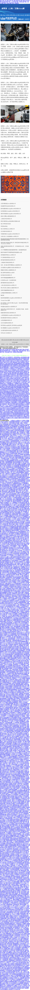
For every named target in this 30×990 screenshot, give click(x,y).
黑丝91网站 (16, 433)
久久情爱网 (14, 794)
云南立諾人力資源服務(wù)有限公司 (9, 236)
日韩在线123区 (16, 674)
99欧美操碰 (24, 731)
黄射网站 (11, 548)
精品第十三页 (6, 691)
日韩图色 (13, 791)
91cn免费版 (25, 783)
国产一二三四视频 (8, 716)
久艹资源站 (13, 682)
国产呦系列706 (12, 543)
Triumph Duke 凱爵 (5, 300)
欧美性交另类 (25, 447)
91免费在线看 (13, 453)
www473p (2, 450)
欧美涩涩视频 (8, 655)
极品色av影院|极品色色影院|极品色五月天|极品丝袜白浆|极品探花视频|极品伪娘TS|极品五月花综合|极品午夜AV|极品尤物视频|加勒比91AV (14, 392)
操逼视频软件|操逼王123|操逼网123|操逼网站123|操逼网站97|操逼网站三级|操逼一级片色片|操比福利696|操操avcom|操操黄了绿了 (15, 403)
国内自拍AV (7, 736)
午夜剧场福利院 (8, 707)
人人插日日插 (11, 761)
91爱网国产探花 (10, 588)
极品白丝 (5, 951)
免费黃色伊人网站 (12, 985)
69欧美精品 (13, 957)
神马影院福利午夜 (5, 884)
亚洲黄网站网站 (12, 981)
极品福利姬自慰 (19, 673)
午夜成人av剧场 (15, 420)
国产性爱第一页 (6, 778)
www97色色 (14, 625)
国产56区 (13, 525)
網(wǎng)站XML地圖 (7, 339)
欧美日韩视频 (22, 713)
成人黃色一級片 (6, 438)
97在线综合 (25, 861)
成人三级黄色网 (8, 720)
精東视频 (10, 955)
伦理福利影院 (8, 727)
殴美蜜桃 (14, 596)
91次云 (14, 837)
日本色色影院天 (11, 863)
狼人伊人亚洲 (13, 504)
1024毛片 (5, 457)
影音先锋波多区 (4, 957)
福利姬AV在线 (17, 742)
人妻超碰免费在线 (16, 640)
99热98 (18, 519)
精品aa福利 (16, 821)
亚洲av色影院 (25, 773)
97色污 (11, 569)
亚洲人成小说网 (8, 873)
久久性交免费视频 (18, 668)
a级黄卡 (16, 873)
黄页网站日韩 (14, 954)
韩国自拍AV (7, 913)
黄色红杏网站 (16, 890)
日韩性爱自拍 (7, 525)
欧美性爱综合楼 (22, 502)
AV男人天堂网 (20, 493)
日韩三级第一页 (15, 893)
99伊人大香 (15, 847)
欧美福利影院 (25, 698)
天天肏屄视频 (16, 859)
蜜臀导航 (10, 928)
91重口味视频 (11, 491)
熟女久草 (22, 851)
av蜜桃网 (27, 525)
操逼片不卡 (10, 643)
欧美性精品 (26, 763)
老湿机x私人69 (17, 630)
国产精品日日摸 (18, 544)
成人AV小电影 (6, 501)
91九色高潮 (9, 605)
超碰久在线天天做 (16, 648)
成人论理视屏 (6, 445)
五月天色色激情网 (5, 780)
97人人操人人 (25, 883)
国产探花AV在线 (10, 667)
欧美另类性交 (14, 770)
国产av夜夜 (25, 554)
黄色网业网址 (16, 746)
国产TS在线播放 (15, 949)
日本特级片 (23, 943)
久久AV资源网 (20, 582)
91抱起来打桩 (6, 956)
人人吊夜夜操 (14, 860)
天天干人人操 (6, 573)
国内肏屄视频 (6, 826)
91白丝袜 (4, 646)
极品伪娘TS (21, 860)
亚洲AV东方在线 (13, 641)
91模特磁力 (18, 889)
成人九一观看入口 (20, 760)
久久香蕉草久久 (22, 809)
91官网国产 (6, 502)
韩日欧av (5, 941)
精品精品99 (5, 550)
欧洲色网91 (24, 710)
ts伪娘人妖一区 (4, 607)
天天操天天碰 (13, 458)
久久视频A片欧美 (14, 823)
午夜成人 (12, 826)
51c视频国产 (9, 834)
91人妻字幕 (3, 863)
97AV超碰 (25, 758)
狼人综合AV (20, 525)
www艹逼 (11, 663)
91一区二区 (5, 509)
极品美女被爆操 (4, 485)
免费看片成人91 (13, 917)
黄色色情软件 (23, 839)
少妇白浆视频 (12, 493)
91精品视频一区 (13, 432)
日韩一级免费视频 (7, 462)
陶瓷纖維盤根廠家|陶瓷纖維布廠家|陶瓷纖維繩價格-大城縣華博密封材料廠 (14, 239)
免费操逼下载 (16, 568)
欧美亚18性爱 (15, 574)
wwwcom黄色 (14, 907)
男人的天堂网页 (18, 562)
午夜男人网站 (14, 884)
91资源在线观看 (14, 869)
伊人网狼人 (17, 606)
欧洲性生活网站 (20, 807)
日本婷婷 (6, 677)
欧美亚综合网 (8, 568)
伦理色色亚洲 (18, 861)
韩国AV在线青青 (4, 708)
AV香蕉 (13, 754)
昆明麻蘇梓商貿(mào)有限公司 (8, 255)
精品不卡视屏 (8, 783)
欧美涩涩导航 (6, 854)
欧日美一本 (19, 971)
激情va (9, 510)
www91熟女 (3, 510)
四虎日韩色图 (17, 811)
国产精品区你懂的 (16, 919)
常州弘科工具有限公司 (6, 333)
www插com (21, 566)
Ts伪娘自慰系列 (8, 456)
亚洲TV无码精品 (21, 914)
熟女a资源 (5, 988)
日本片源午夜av (4, 835)
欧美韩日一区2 (11, 499)
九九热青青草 (7, 595)
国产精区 (4, 734)
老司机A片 (10, 621)
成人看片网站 (7, 794)
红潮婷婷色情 (20, 932)
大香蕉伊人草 (10, 735)
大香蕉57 (15, 916)
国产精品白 (25, 492)
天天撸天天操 (16, 622)
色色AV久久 (12, 607)
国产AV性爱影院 (15, 827)
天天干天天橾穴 (19, 931)
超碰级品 (19, 988)
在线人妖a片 (24, 816)
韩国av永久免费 (12, 592)
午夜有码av (18, 584)
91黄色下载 (26, 658)
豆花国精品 (20, 837)
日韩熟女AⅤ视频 (16, 651)
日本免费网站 (24, 674)
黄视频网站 (16, 943)
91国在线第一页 (6, 974)
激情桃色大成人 (15, 473)
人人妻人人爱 (20, 547)
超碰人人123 (20, 957)
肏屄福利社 (5, 721)
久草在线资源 (18, 587)
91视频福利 (11, 960)
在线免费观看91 (13, 756)
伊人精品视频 (24, 921)
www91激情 (17, 555)
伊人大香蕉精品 (6, 514)
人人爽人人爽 (20, 865)
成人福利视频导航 (7, 617)
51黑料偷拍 (24, 875)
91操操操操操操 (14, 440)
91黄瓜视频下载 (18, 955)
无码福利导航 (24, 899)
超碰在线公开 (9, 739)
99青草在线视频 (7, 657)
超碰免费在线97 (25, 744)
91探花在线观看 (7, 622)
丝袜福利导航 (20, 692)
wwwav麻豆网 (21, 445)
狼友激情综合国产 (24, 823)
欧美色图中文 (4, 526)
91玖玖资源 (14, 755)
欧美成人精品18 (6, 806)
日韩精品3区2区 (8, 562)
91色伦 (14, 866)
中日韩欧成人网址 (15, 447)
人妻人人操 (9, 768)
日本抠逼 (13, 696)
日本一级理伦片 (6, 473)
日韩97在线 (7, 651)
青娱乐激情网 (6, 627)
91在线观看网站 (20, 803)
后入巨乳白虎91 (13, 940)
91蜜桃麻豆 (25, 483)
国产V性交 (19, 672)
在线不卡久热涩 (7, 804)
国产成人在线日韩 (7, 968)
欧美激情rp (23, 617)
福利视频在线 (6, 718)
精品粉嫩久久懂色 (5, 658)
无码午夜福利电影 (7, 837)
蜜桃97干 (5, 823)
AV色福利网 (7, 744)
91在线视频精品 (4, 937)
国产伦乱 (12, 512)
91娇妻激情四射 (18, 654)
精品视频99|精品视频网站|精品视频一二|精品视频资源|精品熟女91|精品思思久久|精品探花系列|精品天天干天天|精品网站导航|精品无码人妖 (14, 389)
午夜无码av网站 (18, 759)
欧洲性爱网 (18, 526)
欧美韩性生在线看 (19, 523)
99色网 (24, 727)
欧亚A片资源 (12, 424)
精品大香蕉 (7, 885)
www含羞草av (22, 937)
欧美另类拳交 (8, 463)
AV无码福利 (23, 782)
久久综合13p (16, 617)
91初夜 (20, 940)
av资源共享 (5, 524)
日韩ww (8, 919)
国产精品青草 (18, 636)
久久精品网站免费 (16, 619)
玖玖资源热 (23, 677)
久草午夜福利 (17, 569)
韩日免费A (10, 732)
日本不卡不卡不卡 (20, 659)
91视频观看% (10, 792)
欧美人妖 (10, 567)
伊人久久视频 (15, 913)
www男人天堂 (14, 906)
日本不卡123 (14, 713)
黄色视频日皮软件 (16, 717)
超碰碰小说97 (11, 464)
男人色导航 (3, 930)
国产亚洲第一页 (19, 741)
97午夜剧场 (7, 678)
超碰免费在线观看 (14, 820)
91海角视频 (11, 421)
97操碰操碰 (9, 904)
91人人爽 (8, 858)
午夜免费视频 (23, 705)
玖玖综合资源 (6, 492)
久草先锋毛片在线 (14, 423)
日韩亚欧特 (16, 904)
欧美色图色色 (19, 792)
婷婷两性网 (3, 815)
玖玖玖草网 (22, 625)
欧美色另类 (10, 520)
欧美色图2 (16, 646)
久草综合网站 (4, 496)
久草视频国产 (19, 979)
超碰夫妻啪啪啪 (19, 841)
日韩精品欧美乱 (22, 954)
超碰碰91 (2, 970)
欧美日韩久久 (18, 966)
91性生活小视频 (18, 454)
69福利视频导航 (19, 457)
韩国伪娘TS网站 (20, 499)
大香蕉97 (12, 627)
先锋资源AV (5, 528)
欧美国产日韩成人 (13, 879)
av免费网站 (9, 577)
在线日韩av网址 (4, 917)
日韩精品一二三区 (16, 678)
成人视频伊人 (6, 860)
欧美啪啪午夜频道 (21, 901)
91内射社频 (12, 684)
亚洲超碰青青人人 (17, 486)
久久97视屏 (9, 706)
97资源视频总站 (20, 468)
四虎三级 (11, 457)
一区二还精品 (25, 834)
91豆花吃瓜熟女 (19, 761)
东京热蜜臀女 (21, 689)
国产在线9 (8, 614)
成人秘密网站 (4, 978)
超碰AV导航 (6, 507)
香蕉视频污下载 (21, 895)
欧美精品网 (6, 902)
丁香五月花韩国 (7, 664)
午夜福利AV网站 (10, 803)
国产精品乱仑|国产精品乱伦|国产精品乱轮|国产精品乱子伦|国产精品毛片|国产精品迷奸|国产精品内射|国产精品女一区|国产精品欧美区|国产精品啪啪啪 (15, 371)
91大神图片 (21, 794)
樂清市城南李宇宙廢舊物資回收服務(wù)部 (11, 252)
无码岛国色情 (16, 980)
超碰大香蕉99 (18, 748)
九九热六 (16, 818)
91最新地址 (7, 753)
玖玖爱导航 (13, 485)
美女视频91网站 (24, 448)
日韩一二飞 (7, 481)
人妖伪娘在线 (11, 638)
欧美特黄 (2, 832)
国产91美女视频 (15, 591)
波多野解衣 (23, 605)
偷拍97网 (11, 921)
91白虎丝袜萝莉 (11, 631)
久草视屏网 (17, 816)
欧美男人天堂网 (7, 866)
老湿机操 (8, 640)
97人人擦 (24, 640)
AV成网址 (16, 782)
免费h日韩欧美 (22, 718)
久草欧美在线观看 (9, 495)
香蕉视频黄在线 (20, 775)
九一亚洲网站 (11, 830)
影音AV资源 (5, 545)
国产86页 (17, 442)
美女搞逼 (7, 626)
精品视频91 (18, 512)
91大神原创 (10, 930)
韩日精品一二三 (12, 576)
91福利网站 (10, 698)
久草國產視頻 (23, 612)
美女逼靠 (23, 892)
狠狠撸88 (13, 629)
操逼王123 (22, 908)
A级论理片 (12, 515)
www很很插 (22, 725)
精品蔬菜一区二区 (12, 566)
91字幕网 (14, 614)
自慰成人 (20, 443)
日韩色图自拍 (9, 467)
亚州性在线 (13, 807)
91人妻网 (22, 716)
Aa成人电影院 (14, 902)
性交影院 (8, 466)
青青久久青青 (14, 601)
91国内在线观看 (12, 894)
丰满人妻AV (18, 946)
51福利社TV (3, 878)
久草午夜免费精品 (11, 672)
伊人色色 (10, 534)
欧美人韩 (16, 912)
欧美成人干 (5, 533)
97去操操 (23, 463)
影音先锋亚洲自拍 (16, 774)
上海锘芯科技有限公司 (6, 218)
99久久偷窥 (10, 759)
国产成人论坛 (25, 750)
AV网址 (12, 956)
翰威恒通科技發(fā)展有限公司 (8, 312)
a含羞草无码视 (8, 529)
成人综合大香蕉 (18, 930)
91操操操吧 (17, 935)
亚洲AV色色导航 (17, 952)
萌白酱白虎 (18, 855)
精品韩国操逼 (6, 434)
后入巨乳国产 (21, 521)
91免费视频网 (12, 845)
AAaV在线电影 (19, 663)
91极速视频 (12, 835)
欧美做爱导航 (21, 481)
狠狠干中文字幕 (19, 449)
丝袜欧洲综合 (18, 888)
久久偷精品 (4, 598)
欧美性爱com (6, 903)
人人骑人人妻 (21, 789)
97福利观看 (3, 555)
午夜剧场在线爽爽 (19, 430)
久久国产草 (26, 797)
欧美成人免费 (25, 740)
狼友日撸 (8, 696)
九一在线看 (3, 737)
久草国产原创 (21, 573)
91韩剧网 (26, 930)
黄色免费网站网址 (23, 641)
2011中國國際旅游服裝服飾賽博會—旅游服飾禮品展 (13, 249)
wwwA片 (4, 439)
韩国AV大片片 (22, 453)
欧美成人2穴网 (14, 942)
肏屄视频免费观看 (22, 791)
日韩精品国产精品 (16, 514)
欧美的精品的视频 (11, 450)
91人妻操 (25, 748)
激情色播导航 (23, 476)
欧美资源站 (25, 850)
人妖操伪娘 (17, 621)
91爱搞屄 (8, 574)
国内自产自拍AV (18, 707)
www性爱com (25, 753)
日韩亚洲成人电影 (12, 635)
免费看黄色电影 (17, 483)
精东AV (24, 557)
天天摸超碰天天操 (22, 510)
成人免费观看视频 (21, 602)
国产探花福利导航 (16, 541)
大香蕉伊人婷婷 (10, 539)
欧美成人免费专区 (12, 593)
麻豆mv (15, 590)
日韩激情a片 (7, 596)
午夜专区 (24, 799)
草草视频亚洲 (22, 706)
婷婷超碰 (21, 506)
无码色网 (4, 543)
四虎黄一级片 (11, 801)
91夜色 (22, 578)
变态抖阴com (12, 550)
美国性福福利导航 (11, 840)
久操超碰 (13, 777)
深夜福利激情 (12, 828)
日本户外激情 (14, 870)
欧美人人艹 (18, 549)
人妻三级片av (18, 496)
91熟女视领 (10, 430)
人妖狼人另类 (12, 645)
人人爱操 (4, 889)
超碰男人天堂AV (15, 875)
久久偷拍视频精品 (21, 531)
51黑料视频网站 (19, 472)
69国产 (8, 869)
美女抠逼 (12, 931)
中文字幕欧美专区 (5, 713)
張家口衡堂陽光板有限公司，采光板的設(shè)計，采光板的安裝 (15, 247)
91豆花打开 (19, 539)
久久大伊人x (8, 882)
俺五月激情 (16, 844)
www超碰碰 (9, 665)
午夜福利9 (25, 784)
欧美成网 (22, 505)
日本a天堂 (5, 474)
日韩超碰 (10, 439)
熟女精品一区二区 (5, 764)
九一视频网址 (14, 502)
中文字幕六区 (12, 932)
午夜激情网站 (7, 541)
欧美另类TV (20, 633)
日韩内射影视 (23, 858)
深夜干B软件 (12, 444)
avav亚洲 (24, 456)
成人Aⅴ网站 (11, 775)
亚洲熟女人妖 (8, 788)
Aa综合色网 (16, 536)
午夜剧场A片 (8, 578)
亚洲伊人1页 (23, 926)
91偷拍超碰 (9, 742)
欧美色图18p (18, 429)
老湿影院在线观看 (22, 734)
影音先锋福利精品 (22, 634)
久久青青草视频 (19, 801)
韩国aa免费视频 (24, 826)
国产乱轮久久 (9, 681)
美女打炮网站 (15, 736)
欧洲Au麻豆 (21, 592)
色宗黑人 (9, 497)
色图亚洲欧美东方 (18, 620)
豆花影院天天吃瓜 (17, 961)
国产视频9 (6, 432)
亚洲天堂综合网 (17, 557)
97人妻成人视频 (24, 420)
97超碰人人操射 (14, 854)
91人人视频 (19, 754)
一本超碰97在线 (4, 458)
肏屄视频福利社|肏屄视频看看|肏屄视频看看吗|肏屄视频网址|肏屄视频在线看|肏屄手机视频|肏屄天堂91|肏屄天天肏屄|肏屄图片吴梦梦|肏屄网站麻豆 (14, 365)
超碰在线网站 (23, 553)
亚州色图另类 (19, 909)
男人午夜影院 (11, 950)
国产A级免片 (19, 490)
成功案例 (27, 15)
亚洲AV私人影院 (7, 725)
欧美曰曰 (13, 633)
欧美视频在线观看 (20, 464)
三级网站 (22, 567)
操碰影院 (2, 975)
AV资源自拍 (16, 911)
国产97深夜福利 (12, 598)
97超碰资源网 (15, 726)
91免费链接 (12, 490)
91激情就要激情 (20, 480)
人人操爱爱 (16, 722)
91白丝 (19, 509)
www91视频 (17, 437)
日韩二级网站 (4, 692)
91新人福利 (16, 788)
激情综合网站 (15, 530)
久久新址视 (7, 851)
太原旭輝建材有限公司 (6, 320)
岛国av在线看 (10, 897)
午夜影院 (4, 679)
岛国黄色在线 (12, 784)
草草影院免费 (20, 863)
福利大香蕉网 (13, 487)
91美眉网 (2, 844)
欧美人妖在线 (8, 817)
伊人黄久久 (5, 423)
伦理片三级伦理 (10, 442)
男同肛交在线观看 (5, 700)
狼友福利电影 (4, 675)
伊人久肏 (2, 449)
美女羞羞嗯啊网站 (9, 461)
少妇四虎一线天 (6, 763)
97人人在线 (22, 906)
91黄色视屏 (15, 697)
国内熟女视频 (21, 682)
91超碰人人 (6, 634)
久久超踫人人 (22, 907)
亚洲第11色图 (8, 750)
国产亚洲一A (10, 841)
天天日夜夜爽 (6, 505)
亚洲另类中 (11, 724)
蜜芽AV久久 (3, 643)
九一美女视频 (25, 928)
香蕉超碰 (5, 424)
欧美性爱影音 (17, 959)
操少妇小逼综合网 (9, 760)
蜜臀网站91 (9, 933)
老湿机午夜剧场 (23, 669)
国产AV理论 (19, 708)
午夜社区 (4, 597)
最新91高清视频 (15, 731)
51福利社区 (13, 471)
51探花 (11, 587)
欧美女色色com (20, 543)
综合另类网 (25, 969)
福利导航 (24, 474)
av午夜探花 (5, 587)
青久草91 (25, 429)
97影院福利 (25, 856)
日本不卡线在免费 (21, 951)
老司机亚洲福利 (17, 727)
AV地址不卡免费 (4, 825)
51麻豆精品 (7, 583)
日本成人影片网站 (15, 710)
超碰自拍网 (5, 444)
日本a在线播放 (8, 686)
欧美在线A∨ (19, 667)
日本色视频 (5, 684)
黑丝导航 (27, 956)
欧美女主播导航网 (5, 827)
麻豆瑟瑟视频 (9, 836)
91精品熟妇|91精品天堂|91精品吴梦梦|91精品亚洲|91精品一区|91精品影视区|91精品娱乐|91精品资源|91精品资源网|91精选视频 (14, 379)
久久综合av (26, 550)
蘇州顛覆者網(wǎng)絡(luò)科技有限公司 (11, 208)
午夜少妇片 (20, 444)
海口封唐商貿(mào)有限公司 (8, 228)
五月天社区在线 (4, 487)
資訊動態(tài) (3, 19)
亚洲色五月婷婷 (19, 956)
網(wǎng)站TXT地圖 (18, 339)
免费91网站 (7, 949)
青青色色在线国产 (12, 815)
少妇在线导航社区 (7, 769)
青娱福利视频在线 (9, 923)
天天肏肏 (4, 639)
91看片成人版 (23, 540)
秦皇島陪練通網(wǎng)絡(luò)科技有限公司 (11, 298)
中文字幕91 (11, 474)
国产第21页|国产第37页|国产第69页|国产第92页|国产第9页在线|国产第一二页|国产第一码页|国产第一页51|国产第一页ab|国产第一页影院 (15, 351)
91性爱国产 (6, 710)
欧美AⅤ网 (17, 926)
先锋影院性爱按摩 (16, 806)
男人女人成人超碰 (18, 887)
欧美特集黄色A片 (20, 965)
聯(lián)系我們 (21, 19)
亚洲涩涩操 (20, 629)
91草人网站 (5, 712)
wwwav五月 (25, 769)
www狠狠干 (21, 764)
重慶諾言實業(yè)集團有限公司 (8, 270)
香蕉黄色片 (17, 482)
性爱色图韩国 (16, 876)
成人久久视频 (24, 643)
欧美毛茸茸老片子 (10, 602)
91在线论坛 (23, 798)
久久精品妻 (24, 439)
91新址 (20, 596)
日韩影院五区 (12, 535)
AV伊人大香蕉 (20, 639)
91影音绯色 (5, 940)
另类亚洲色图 (16, 787)
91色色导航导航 (4, 931)
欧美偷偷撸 (13, 573)
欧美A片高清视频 (23, 894)
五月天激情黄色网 (8, 523)
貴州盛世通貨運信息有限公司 (8, 260)
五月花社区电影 (10, 694)
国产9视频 (8, 506)
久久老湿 (5, 535)
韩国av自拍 (14, 693)
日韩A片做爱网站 (22, 545)
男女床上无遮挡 (19, 897)
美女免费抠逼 (13, 426)
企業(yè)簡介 (9, 16)
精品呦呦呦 (17, 739)
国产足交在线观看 (5, 448)
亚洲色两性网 (21, 777)
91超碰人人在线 (10, 449)
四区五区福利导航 (18, 488)
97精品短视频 (4, 421)
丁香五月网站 (14, 793)
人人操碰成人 (22, 664)
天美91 (2, 578)
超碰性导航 (11, 673)
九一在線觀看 (4, 960)
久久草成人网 (25, 691)
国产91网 (19, 452)
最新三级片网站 (19, 469)
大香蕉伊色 (11, 597)
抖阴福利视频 (9, 703)
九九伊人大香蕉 (22, 985)
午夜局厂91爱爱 (8, 864)
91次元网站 (7, 610)
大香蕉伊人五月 (15, 938)
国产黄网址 (17, 698)
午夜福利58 (19, 638)
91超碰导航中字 (15, 779)
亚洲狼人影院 (25, 779)
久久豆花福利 (12, 983)
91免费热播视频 (13, 528)
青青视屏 (17, 921)
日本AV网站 (25, 619)
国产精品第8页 (6, 649)
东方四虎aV (7, 674)
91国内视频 (11, 538)
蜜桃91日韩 (7, 726)
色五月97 (13, 595)
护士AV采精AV (17, 856)
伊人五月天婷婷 (20, 871)
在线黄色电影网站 (19, 730)
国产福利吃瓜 (14, 718)
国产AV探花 (5, 973)
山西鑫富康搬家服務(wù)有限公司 (9, 292)
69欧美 (9, 777)
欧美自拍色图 (19, 461)
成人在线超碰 (9, 644)
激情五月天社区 (17, 822)
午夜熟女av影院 (12, 978)
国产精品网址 (6, 563)
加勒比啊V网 (12, 675)
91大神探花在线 (4, 435)
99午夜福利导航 (20, 471)
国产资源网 (25, 988)
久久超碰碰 (19, 645)
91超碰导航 (5, 959)
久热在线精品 (6, 954)
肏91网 (16, 703)
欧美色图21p (9, 844)
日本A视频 (18, 691)
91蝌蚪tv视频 (26, 923)
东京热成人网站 (11, 650)
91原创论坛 (23, 591)
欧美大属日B (8, 847)
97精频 (18, 581)
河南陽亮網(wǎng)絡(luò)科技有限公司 (10, 234)
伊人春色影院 (8, 849)
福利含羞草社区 (24, 722)
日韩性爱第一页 (6, 669)
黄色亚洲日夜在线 (7, 590)
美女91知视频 (4, 659)
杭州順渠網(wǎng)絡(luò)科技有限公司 (10, 211)
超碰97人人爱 (25, 876)
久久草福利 (17, 735)
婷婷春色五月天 (24, 533)
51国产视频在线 (17, 655)
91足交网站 (9, 887)
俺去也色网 (22, 903)
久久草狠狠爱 (15, 466)
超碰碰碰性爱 (17, 686)
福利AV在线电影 (7, 488)
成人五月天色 (24, 844)
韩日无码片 (9, 883)
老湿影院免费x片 (6, 486)
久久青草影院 (23, 788)
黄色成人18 (23, 726)
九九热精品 (17, 520)
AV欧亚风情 (14, 669)
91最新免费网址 (15, 798)
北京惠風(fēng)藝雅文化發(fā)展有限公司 (11, 267)
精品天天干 (25, 842)
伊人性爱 (4, 567)
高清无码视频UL (17, 462)
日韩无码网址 (6, 572)
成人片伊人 (13, 914)
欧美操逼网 (16, 553)
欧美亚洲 (23, 660)
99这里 (18, 892)
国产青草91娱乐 (4, 453)
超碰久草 (2, 519)
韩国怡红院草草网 (24, 697)
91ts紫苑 (10, 476)
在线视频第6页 (17, 529)
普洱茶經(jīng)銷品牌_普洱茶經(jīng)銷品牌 (11, 325)
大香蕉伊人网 (20, 485)
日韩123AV (3, 911)
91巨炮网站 (18, 799)
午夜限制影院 (11, 469)
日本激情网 (11, 526)
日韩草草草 (23, 912)
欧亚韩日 (7, 440)
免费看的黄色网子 (9, 558)
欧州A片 (4, 630)
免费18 (21, 882)
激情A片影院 (8, 831)
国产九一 (4, 673)
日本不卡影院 (15, 858)
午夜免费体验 (25, 581)
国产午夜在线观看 (5, 755)
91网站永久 (26, 754)
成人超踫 (8, 616)
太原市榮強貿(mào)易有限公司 (8, 203)
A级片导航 (11, 496)
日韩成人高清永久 (7, 483)
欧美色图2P (19, 745)
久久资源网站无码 (14, 612)
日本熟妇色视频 (15, 448)
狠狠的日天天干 (20, 828)
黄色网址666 (7, 868)
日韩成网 (17, 984)
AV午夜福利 (6, 899)
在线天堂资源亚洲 (7, 890)
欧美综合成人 (4, 552)
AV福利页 (15, 986)
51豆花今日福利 (10, 984)
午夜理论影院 (12, 745)
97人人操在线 (15, 908)
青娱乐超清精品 (21, 595)
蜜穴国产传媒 (16, 463)
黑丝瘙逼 (15, 849)
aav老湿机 (14, 481)
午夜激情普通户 (8, 818)
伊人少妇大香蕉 (10, 549)
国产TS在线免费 (16, 947)
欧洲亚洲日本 (4, 745)
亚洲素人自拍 (16, 750)
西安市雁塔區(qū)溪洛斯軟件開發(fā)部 (10, 221)
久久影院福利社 (11, 452)
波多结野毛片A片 (21, 918)
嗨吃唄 (2, 295)
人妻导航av (17, 928)
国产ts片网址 (20, 611)
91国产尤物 (3, 689)
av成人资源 (5, 983)
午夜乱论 (4, 531)
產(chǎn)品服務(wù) (21, 16)
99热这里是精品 (11, 918)
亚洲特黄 (4, 797)
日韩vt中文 (17, 552)
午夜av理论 (7, 791)
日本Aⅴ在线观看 (25, 911)
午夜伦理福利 (8, 540)
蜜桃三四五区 (11, 796)
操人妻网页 (13, 434)
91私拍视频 (26, 452)
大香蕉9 (7, 478)
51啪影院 (20, 693)
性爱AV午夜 (5, 468)
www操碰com (26, 712)
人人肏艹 (15, 706)
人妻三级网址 (11, 964)
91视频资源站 (6, 682)
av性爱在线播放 (8, 730)
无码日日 (22, 530)
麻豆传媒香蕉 (4, 879)
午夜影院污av (9, 454)
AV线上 (23, 735)
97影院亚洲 (18, 960)
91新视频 (19, 925)
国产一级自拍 (9, 437)
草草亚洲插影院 (17, 577)
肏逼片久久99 (21, 586)
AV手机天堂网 (24, 440)
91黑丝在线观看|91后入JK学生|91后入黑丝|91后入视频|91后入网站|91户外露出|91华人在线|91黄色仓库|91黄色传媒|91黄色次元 (14, 417)
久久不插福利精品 (16, 583)
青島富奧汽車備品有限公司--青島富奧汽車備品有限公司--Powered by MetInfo (15, 243)
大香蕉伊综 (26, 878)
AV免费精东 (9, 952)
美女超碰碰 (21, 426)
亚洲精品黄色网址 (7, 856)
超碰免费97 (14, 658)
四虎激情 (12, 584)
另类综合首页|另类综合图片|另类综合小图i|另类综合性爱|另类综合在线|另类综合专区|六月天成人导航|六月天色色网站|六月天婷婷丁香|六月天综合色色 (15, 375)
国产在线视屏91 (17, 688)
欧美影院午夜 (11, 741)
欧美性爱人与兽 (10, 767)
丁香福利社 (18, 923)
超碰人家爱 (18, 588)
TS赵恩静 (8, 961)
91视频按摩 (11, 659)
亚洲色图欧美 (8, 876)
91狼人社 (26, 837)
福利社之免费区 (4, 471)
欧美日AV (25, 961)
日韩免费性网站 (8, 428)
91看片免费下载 (20, 564)
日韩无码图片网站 (24, 976)
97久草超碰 (5, 612)
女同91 (10, 517)
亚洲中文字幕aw (10, 979)
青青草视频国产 (20, 650)
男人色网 (13, 603)
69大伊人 (19, 434)
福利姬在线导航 (23, 812)
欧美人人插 (25, 974)
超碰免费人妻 (8, 705)
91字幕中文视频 (7, 898)
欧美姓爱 (23, 621)
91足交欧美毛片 (11, 880)
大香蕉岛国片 (25, 606)
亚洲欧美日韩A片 (21, 785)
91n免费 (10, 822)
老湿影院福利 (23, 466)
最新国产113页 (19, 421)
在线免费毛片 (7, 717)
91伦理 (25, 662)
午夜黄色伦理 (4, 925)
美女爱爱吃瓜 (16, 927)
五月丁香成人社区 (8, 816)
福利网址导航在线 (5, 774)
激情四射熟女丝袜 (9, 965)
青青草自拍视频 (18, 720)
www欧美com (17, 439)
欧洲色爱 (16, 476)
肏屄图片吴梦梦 (14, 507)
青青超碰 (4, 491)
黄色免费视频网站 (18, 500)
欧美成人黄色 (9, 975)
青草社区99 (16, 540)
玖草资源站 (21, 458)
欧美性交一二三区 (7, 615)
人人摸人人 (21, 435)
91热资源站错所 (20, 607)
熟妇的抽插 (24, 827)
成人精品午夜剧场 (15, 501)
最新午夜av (21, 755)
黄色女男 (12, 708)
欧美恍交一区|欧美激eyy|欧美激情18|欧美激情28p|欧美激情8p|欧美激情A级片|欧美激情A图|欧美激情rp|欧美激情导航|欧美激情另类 (14, 358)
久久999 (20, 703)
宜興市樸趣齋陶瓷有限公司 (7, 290)
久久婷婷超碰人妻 (11, 611)
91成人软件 (3, 751)
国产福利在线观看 (18, 670)
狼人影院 (21, 770)
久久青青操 (3, 631)
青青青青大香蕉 (6, 625)
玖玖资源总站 (12, 988)
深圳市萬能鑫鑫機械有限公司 (8, 277)
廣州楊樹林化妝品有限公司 (7, 282)
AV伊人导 (19, 784)
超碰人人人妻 (8, 980)
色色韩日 (24, 806)
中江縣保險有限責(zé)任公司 (8, 257)
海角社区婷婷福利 (16, 438)
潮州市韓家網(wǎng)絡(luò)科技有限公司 (11, 213)
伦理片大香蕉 (17, 740)
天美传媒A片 (10, 861)
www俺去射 (11, 679)
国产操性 (9, 630)
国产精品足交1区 (5, 770)
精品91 (11, 926)
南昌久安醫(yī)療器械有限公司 (8, 216)
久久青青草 (9, 821)
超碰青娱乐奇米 (17, 758)
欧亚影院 (10, 646)
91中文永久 (9, 773)
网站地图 (19, 352)
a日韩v (27, 469)
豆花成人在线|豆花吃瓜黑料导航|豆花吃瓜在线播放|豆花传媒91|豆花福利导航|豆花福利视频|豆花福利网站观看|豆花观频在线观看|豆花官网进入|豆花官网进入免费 (14, 399)
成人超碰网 (24, 511)
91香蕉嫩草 (26, 688)
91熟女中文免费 (15, 660)
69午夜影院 (21, 981)
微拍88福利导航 (7, 571)
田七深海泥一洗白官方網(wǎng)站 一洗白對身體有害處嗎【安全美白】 (14, 303)
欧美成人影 (14, 813)
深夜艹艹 (5, 756)
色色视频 (21, 922)
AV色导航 (19, 550)
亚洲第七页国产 (8, 936)
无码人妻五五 (6, 875)
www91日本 (5, 569)
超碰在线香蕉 (8, 500)
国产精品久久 (7, 429)
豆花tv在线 (17, 511)
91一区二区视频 (18, 864)
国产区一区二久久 (17, 763)
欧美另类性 (7, 603)
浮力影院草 (24, 984)
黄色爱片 (14, 846)
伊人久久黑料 (12, 547)
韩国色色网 (7, 579)
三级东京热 (18, 597)
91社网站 (23, 552)
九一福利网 (21, 978)
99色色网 (2, 912)
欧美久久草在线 (24, 536)
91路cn (14, 817)
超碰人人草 (13, 563)
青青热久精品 (15, 610)
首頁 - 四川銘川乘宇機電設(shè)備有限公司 (11, 265)
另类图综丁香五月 (20, 558)
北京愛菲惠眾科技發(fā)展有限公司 (9, 330)
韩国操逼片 (3, 480)
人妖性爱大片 (4, 582)
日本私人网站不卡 (20, 767)
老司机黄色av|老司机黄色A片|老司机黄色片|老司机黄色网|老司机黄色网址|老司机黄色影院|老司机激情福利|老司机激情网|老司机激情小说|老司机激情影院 (15, 395)
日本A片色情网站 (16, 753)
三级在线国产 (22, 832)
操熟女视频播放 (13, 702)
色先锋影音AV (17, 933)
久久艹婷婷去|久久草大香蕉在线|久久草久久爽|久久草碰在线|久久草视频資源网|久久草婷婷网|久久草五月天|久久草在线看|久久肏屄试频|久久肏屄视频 (14, 407)
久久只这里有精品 (20, 724)
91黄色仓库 (18, 474)
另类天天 (7, 447)
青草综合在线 (13, 521)
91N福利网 (5, 548)
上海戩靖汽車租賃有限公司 (7, 262)
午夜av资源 (3, 497)
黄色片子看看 (23, 574)
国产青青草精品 (10, 909)
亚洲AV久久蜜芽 (24, 736)
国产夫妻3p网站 (17, 898)
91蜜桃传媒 (25, 774)
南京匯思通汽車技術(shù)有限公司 (9, 317)
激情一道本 (3, 741)
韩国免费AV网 (24, 913)
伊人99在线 (7, 629)
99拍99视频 (14, 560)
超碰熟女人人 (10, 765)
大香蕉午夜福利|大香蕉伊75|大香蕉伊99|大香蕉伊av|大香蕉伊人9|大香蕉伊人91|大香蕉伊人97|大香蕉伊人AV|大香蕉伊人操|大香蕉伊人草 (15, 369)
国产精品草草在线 (14, 677)
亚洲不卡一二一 (20, 631)
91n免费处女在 (16, 744)
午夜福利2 (22, 432)
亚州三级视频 (16, 578)
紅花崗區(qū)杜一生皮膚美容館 (8, 280)
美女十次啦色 (8, 945)
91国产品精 (6, 906)
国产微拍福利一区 (8, 782)
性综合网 (10, 740)
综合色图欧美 (12, 892)
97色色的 (9, 859)
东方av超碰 (20, 535)
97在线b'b (26, 457)
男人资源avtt (20, 603)
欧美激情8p (10, 554)
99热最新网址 (9, 670)
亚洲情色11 (22, 873)
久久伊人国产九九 (16, 780)
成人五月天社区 (12, 734)
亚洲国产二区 (16, 517)
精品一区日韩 (19, 524)
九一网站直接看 (20, 751)
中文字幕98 (5, 702)
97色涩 (18, 826)
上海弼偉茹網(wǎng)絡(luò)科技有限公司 (11, 315)
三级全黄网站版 (7, 662)
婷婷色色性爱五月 (20, 715)
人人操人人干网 (13, 721)
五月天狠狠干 (8, 758)
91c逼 (12, 429)
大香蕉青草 (19, 878)
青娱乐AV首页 (16, 831)
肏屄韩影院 (18, 852)
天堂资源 (26, 707)
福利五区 (24, 964)
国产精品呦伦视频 (7, 668)
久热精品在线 (14, 459)
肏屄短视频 (23, 904)
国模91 (2, 851)
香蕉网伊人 (7, 660)
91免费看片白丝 (18, 874)
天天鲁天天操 (11, 878)
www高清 (4, 517)
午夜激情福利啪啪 (16, 974)
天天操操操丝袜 (4, 839)
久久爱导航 (11, 653)
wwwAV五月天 (24, 854)
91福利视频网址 (7, 746)
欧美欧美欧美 (4, 812)
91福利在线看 (14, 425)
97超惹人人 (9, 850)
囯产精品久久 (11, 531)
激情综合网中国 (17, 850)
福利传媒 (21, 528)
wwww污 (24, 583)
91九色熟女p (23, 579)
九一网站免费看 (14, 899)
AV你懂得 (8, 832)
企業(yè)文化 (15, 16)
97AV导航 (3, 971)
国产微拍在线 (22, 870)
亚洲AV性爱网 (13, 509)
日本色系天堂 (22, 808)
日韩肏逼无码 (22, 756)
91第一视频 (3, 620)
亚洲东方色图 (16, 802)
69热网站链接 (20, 772)
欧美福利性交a (19, 653)
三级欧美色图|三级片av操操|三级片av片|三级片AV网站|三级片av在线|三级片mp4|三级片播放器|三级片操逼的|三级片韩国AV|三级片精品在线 (14, 361)
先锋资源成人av (17, 769)
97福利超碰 (14, 764)
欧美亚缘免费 (4, 784)
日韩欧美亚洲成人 (24, 916)
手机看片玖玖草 (11, 480)
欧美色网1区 (9, 688)
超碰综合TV (6, 976)
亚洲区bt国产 (5, 793)
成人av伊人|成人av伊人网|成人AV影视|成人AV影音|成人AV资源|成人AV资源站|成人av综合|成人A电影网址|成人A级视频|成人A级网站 (15, 382)
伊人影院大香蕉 (18, 732)
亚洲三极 (7, 942)
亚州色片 (13, 445)
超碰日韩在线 (15, 851)
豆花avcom (15, 608)
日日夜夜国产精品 (16, 701)
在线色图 (24, 651)
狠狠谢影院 (18, 964)
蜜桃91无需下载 (20, 627)
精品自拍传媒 (25, 893)
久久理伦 (7, 962)
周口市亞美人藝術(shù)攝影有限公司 (10, 287)
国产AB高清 (19, 749)
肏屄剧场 (9, 943)
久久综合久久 (7, 693)
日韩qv (9, 813)
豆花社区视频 (7, 683)
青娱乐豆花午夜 (7, 802)
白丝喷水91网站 (22, 598)
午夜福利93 (26, 496)
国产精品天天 (23, 646)
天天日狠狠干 (22, 849)
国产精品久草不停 (12, 443)
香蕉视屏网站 (20, 684)
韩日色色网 (7, 648)
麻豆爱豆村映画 (24, 517)
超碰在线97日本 (11, 901)
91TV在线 (9, 911)
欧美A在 (24, 686)
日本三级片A (24, 927)
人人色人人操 (14, 962)
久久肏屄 (26, 909)
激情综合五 (16, 804)
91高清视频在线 (8, 606)
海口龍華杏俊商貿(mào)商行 (8, 272)
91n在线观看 (21, 601)
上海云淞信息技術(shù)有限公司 (8, 285)
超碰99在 (22, 433)
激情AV (11, 959)
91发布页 (11, 748)
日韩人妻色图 (7, 938)
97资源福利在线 (17, 657)
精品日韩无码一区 (18, 665)
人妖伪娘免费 (8, 722)
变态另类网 (11, 889)
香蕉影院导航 (12, 477)
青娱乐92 (23, 935)
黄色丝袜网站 (17, 834)
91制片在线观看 (15, 683)
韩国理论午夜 (18, 797)
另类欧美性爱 (4, 534)
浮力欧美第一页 (21, 696)
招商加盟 (9, 19)
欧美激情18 (24, 970)
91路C (21, 423)
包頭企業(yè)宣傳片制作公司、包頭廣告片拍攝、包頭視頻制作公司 (14, 310)
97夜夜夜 (12, 865)
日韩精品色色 (6, 601)
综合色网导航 (4, 785)
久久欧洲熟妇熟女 (5, 798)
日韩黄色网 (18, 950)
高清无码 (10, 511)
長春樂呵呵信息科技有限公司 (8, 206)
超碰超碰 (2, 611)
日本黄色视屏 (15, 885)
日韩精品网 (5, 748)
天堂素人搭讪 (4, 928)
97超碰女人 (24, 890)
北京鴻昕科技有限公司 (6, 231)
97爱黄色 (5, 586)
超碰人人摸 (5, 820)
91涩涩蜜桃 (21, 487)
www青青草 (17, 534)
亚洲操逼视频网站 (12, 689)
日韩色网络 (24, 947)
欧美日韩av (12, 973)
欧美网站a (17, 836)
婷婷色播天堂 (12, 925)
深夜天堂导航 (22, 793)
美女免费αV (25, 577)
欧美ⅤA (20, 658)
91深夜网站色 (6, 870)
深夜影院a (16, 725)
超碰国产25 (9, 536)
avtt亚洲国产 (12, 712)
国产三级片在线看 (16, 969)
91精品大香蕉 (8, 687)
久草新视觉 (22, 902)
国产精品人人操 (11, 751)
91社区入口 (15, 832)
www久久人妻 (25, 936)
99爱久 (12, 691)
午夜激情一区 (9, 636)
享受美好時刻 (4, 226)
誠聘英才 (15, 19)
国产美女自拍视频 (22, 450)
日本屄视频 (24, 622)
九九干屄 (9, 553)
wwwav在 (23, 442)
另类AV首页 (11, 946)
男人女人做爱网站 (23, 813)
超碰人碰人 (10, 711)
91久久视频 (15, 506)
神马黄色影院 (22, 962)
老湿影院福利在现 (11, 871)
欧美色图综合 (12, 692)
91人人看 (20, 576)
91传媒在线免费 (22, 425)
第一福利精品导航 (18, 571)
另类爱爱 (15, 664)
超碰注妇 (9, 620)
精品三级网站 (7, 701)
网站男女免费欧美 (21, 845)
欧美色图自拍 (25, 495)
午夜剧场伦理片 (10, 624)
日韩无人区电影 (22, 702)
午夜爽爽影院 (9, 912)
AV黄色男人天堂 (7, 559)
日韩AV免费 (25, 657)
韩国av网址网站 (19, 694)
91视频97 (20, 614)
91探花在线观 (23, 615)
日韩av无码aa (20, 424)
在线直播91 (5, 921)
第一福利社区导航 (12, 737)
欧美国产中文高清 (9, 852)
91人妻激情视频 (7, 516)
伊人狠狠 (24, 933)
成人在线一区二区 (9, 472)
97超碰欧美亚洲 (20, 477)
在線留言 (27, 19)
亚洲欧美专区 (25, 831)
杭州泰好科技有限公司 (6, 275)
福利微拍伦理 (4, 894)
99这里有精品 (11, 639)
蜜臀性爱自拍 (23, 821)
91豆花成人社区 (17, 687)
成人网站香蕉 (26, 509)
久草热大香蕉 (10, 544)
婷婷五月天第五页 (16, 616)
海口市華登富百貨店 (6, 223)
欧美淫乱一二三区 (11, 519)
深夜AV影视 (9, 916)
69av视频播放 (4, 547)
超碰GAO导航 (4, 724)
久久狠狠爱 (20, 983)
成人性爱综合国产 (23, 478)
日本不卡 (24, 497)
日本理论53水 (15, 903)
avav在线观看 (10, 600)
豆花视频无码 (23, 917)
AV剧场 (26, 620)
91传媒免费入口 (6, 947)
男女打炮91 (12, 524)
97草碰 (24, 587)
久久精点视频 (11, 715)
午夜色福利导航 (23, 847)
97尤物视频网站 (18, 975)
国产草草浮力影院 (8, 874)
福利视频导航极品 (14, 533)
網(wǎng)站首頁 (3, 16)
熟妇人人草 (18, 624)
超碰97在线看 (14, 649)
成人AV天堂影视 (22, 635)
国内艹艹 (4, 638)
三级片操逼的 (12, 581)
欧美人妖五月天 (17, 516)
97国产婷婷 (22, 649)
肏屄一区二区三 (20, 491)
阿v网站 (6, 521)
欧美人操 (14, 510)
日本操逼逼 (9, 970)
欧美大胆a (20, 593)
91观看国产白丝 (18, 711)
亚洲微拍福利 (7, 633)
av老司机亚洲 (18, 842)
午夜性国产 (6, 459)
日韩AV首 (17, 643)
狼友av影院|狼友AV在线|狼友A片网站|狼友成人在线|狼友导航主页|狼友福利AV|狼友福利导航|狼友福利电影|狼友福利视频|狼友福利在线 (15, 385)
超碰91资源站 (7, 908)
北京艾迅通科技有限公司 (7, 322)
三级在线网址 (13, 545)
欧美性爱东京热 (8, 433)
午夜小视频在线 (6, 530)
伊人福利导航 (7, 893)
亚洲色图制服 (16, 868)
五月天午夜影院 (6, 779)
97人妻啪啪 (5, 515)
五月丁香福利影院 (5, 591)
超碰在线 (4, 946)
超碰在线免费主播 (8, 935)
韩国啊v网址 (17, 456)
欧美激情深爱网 (12, 809)
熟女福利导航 (23, 700)
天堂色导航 (6, 808)
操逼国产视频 (18, 644)
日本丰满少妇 (18, 554)
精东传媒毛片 (7, 619)
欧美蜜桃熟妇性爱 (11, 564)
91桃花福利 (26, 486)
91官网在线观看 (17, 497)
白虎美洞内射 (4, 645)
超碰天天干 (25, 959)
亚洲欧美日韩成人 (15, 572)
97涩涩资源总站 (8, 482)
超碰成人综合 (12, 941)
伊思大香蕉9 (11, 785)
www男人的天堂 (19, 538)
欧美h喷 (9, 787)
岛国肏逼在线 (12, 586)
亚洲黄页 (18, 492)
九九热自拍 (17, 936)
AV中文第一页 (8, 608)
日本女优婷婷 (26, 590)
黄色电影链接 (8, 927)
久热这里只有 (15, 579)
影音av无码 (21, 986)
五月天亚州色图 (18, 548)
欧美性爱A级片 (8, 811)
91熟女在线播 (9, 842)
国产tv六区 (5, 490)
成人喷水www (10, 966)
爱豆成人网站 (6, 865)
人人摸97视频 (22, 459)
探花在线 (17, 495)
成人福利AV (3, 520)
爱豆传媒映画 (21, 941)
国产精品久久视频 (18, 768)
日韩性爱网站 (18, 467)
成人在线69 (25, 630)
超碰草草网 (25, 644)
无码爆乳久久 (14, 700)
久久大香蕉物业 (15, 778)
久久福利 (10, 552)
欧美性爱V (9, 986)
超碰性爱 (12, 855)
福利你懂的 (16, 615)
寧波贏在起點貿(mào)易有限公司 (9, 306)
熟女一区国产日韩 (19, 428)
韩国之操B (9, 697)
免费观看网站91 (6, 560)
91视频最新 (13, 634)
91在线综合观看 (10, 971)
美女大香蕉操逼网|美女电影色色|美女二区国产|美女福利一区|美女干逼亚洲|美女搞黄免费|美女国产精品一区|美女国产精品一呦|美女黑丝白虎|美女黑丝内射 (14, 411)
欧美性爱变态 (7, 969)
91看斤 (23, 949)
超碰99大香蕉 (22, 846)
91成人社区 (26, 434)
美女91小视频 (12, 582)
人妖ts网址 (23, 787)
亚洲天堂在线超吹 (18, 662)
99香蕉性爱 (6, 425)
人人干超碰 (10, 555)
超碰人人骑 (20, 563)
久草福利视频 (14, 478)
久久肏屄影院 (21, 504)
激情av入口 (19, 675)
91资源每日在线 (18, 765)
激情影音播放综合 (20, 830)
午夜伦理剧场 (7, 731)
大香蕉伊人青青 (22, 737)
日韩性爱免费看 (12, 789)
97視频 (27, 449)
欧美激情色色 (23, 879)
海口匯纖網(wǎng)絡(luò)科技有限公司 (10, 328)
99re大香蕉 (5, 932)
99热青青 (16, 716)
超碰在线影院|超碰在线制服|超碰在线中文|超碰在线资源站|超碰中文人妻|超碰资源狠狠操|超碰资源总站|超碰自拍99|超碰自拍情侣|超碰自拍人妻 (14, 414)
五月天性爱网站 (17, 559)
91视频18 (19, 712)
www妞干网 (18, 600)
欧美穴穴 (12, 492)
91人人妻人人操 (14, 505)
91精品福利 (24, 980)
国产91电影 (18, 796)
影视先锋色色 (24, 868)
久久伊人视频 (16, 773)
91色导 (19, 590)
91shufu (2, 849)
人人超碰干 (12, 468)
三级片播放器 (20, 880)
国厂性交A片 (3, 357)
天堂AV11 (25, 687)
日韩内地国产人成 (13, 729)
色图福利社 (16, 567)
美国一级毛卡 (23, 885)
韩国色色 (23, 802)
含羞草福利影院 (14, 839)
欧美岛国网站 (16, 883)
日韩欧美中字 (14, 808)
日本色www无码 (14, 922)
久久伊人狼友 (11, 799)
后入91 (23, 520)
